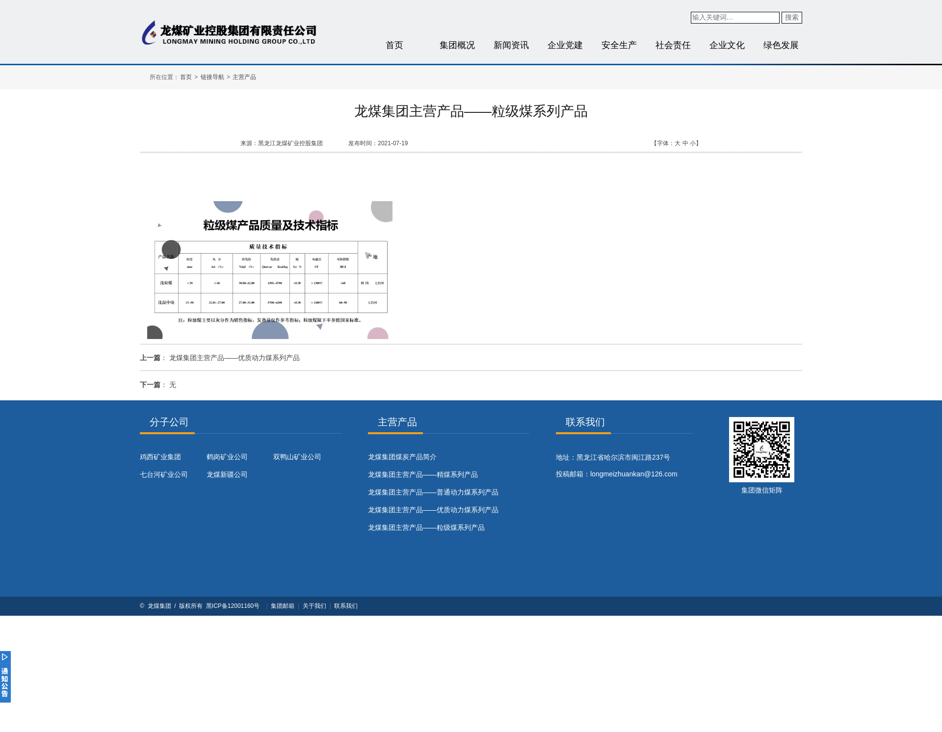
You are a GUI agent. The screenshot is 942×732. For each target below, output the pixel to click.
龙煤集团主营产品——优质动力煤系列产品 (234, 358)
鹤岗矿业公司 (227, 457)
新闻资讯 (511, 45)
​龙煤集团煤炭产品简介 (402, 457)
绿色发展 (781, 45)
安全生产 (619, 45)
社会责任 (673, 45)
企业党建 (565, 45)
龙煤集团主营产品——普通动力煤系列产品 (433, 492)
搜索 (792, 17)
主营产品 (244, 77)
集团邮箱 (282, 605)
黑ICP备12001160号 (233, 605)
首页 (394, 45)
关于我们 (314, 605)
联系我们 (346, 605)
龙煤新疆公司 (227, 474)
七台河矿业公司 (164, 474)
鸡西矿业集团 (160, 457)
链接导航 (212, 77)
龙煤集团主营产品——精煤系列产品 (423, 474)
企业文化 (727, 45)
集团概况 (457, 45)
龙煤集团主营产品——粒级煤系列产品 (426, 527)
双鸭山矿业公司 (297, 457)
